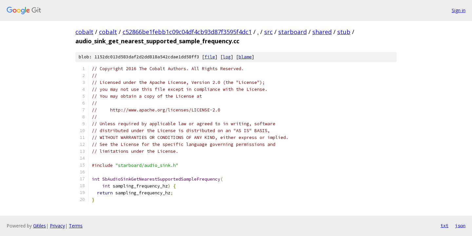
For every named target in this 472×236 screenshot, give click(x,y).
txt (444, 225)
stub (343, 32)
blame (245, 57)
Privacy (57, 226)
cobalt (84, 32)
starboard (292, 32)
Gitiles (39, 226)
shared (322, 32)
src (268, 32)
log (227, 57)
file (210, 57)
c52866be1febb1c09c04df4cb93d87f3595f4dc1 (187, 32)
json (460, 225)
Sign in (458, 10)
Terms (76, 226)
